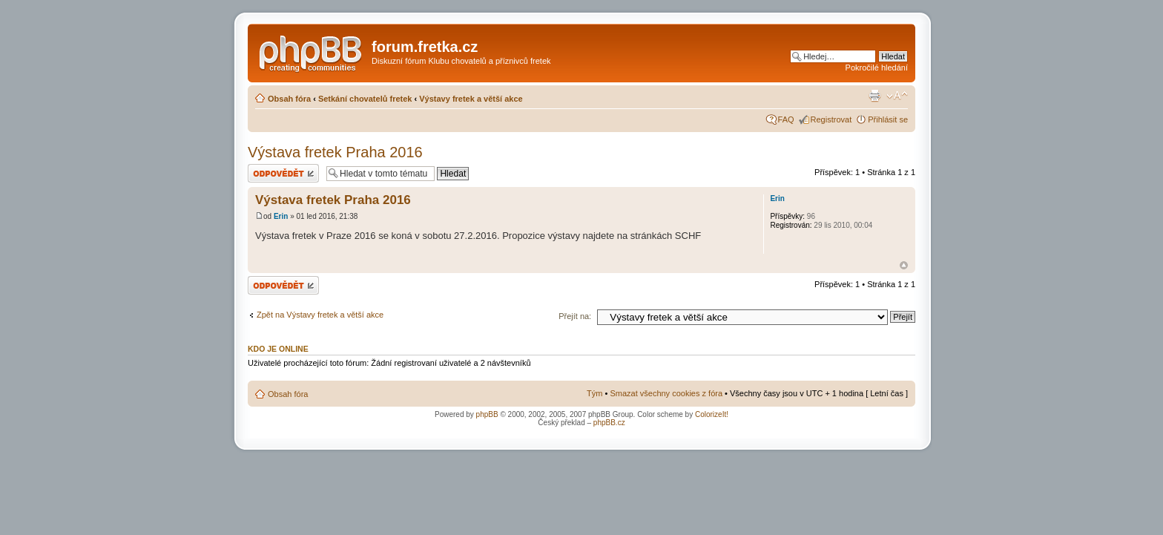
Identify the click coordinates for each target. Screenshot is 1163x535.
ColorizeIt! (711, 414)
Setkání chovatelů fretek (365, 98)
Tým (594, 393)
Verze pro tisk (874, 95)
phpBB (487, 414)
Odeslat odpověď (283, 173)
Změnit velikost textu (897, 95)
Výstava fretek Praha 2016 (335, 152)
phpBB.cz (609, 423)
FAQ (786, 119)
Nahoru (904, 265)
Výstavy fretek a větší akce (470, 98)
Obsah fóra (289, 98)
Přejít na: (575, 316)
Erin (281, 216)
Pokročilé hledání (877, 67)
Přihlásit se (888, 119)
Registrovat (831, 119)
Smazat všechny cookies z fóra (666, 393)
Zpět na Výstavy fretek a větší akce (320, 314)
